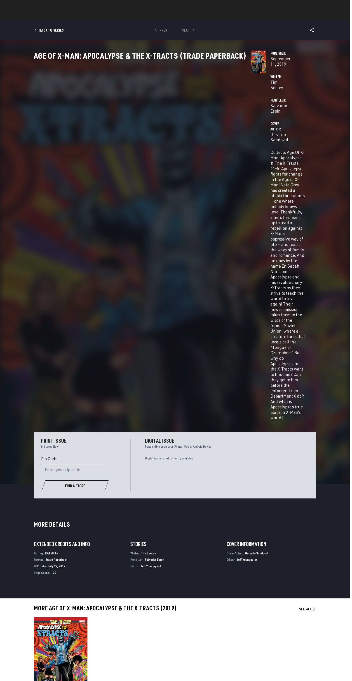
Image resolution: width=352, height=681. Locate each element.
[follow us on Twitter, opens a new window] (275, 631)
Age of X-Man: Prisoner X (123, 579)
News (107, 16)
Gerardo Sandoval (135, 124)
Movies (169, 16)
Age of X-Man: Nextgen (265, 579)
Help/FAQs (79, 627)
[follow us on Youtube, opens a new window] (263, 640)
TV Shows (188, 16)
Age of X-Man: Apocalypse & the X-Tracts (64, 579)
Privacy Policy (75, 670)
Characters (146, 16)
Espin (46, 469)
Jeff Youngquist (151, 323)
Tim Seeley (128, 106)
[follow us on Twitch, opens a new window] (300, 640)
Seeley (38, 469)
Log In (56, 5)
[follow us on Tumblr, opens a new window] (299, 631)
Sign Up (70, 5)
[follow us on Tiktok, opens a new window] (263, 649)
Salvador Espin (224, 106)
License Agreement (241, 670)
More (242, 16)
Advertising (126, 620)
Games (207, 16)
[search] (304, 6)
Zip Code (49, 215)
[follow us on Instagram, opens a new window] (288, 631)
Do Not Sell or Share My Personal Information (155, 670)
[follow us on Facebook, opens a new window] (263, 631)
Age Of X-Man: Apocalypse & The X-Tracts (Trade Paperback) (59, 461)
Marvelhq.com (128, 633)
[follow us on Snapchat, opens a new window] (275, 640)
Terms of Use (54, 670)
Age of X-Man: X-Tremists (195, 579)
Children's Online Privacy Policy (206, 670)
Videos (225, 16)
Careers (78, 633)
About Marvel (83, 620)
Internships (81, 640)
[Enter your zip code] (75, 227)
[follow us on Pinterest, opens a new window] (288, 640)
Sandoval (55, 469)
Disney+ (122, 627)
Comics (125, 16)
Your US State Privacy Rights (105, 670)
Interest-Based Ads (268, 670)
